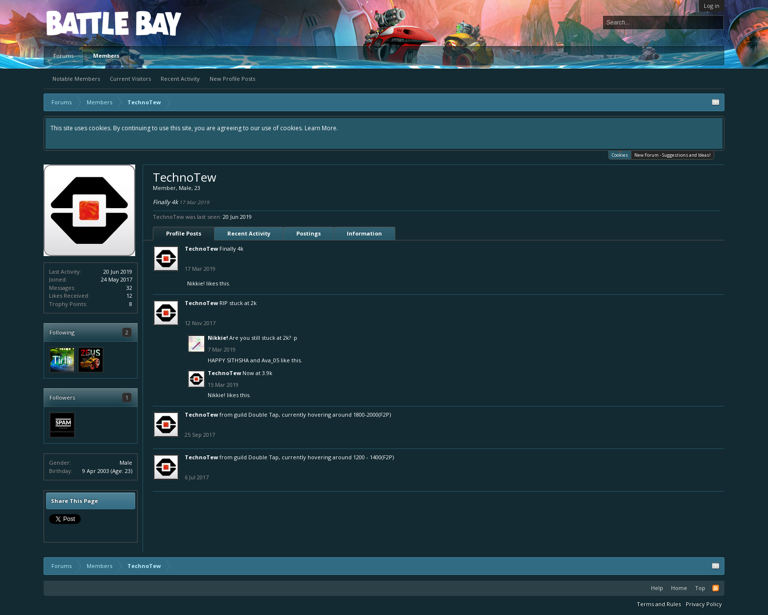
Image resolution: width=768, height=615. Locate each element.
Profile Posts (183, 233)
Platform (82, 23)
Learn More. (321, 128)
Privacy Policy (704, 604)
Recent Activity (180, 78)
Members (106, 55)
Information (364, 233)
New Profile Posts (232, 78)
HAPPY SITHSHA (228, 360)
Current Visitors (130, 78)
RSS (716, 588)
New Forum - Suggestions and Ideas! (672, 155)
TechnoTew (201, 248)
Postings (308, 233)
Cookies (620, 154)
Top (700, 587)
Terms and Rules (659, 604)
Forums (63, 55)
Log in (712, 5)
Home (679, 587)
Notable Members (76, 78)
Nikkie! (196, 283)
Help (657, 587)
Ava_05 (270, 360)
